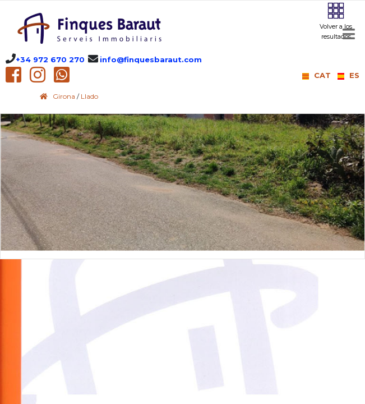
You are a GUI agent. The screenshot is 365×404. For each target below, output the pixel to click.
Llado (89, 96)
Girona (64, 96)
